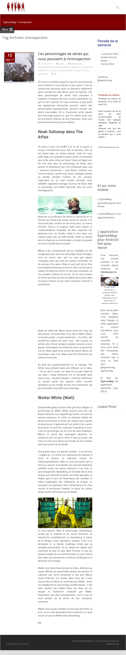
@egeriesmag (108, 367)
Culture (61, 64)
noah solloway (74, 70)
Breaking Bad (75, 64)
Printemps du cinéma (108, 95)
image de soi (75, 67)
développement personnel (48, 67)
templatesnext (112, 644)
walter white (43, 74)
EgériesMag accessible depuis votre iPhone (109, 203)
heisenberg (64, 67)
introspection (87, 67)
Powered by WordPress (83, 641)
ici (102, 275)
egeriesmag (107, 371)
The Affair (85, 70)
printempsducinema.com (108, 147)
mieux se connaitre (59, 70)
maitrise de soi (44, 70)
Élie (55, 74)
